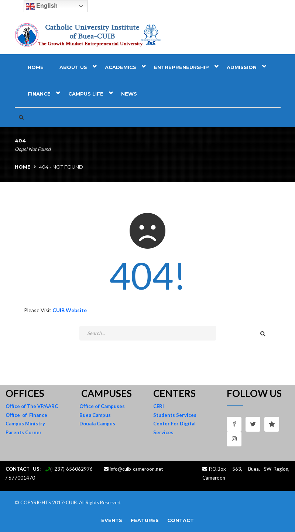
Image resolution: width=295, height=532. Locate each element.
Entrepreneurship (181, 67)
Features (145, 520)
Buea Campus (95, 415)
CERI (158, 406)
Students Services (174, 415)
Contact (180, 520)
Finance (39, 94)
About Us (73, 67)
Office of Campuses (102, 406)
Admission (242, 67)
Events (111, 520)
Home (36, 67)
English (42, 6)
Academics (120, 67)
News (129, 94)
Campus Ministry (25, 423)
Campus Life (85, 94)
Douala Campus (97, 423)
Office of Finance (26, 415)
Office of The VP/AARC (32, 406)
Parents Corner (24, 432)
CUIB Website (69, 310)
